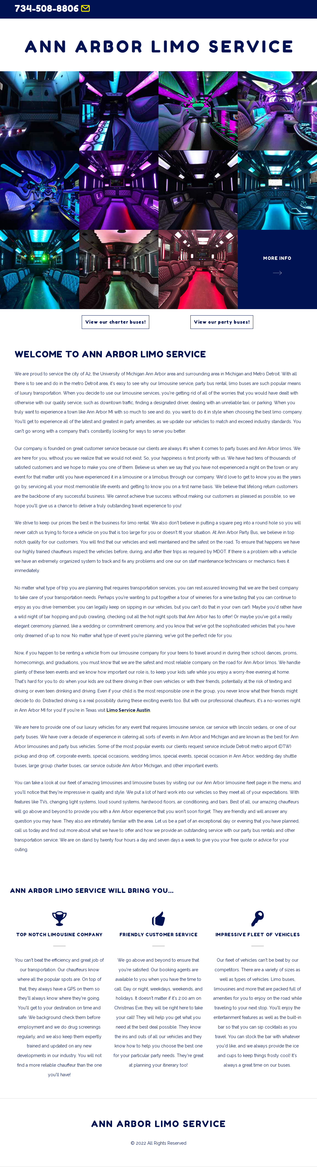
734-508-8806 (47, 8)
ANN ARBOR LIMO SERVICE (158, 1124)
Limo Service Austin (128, 710)
